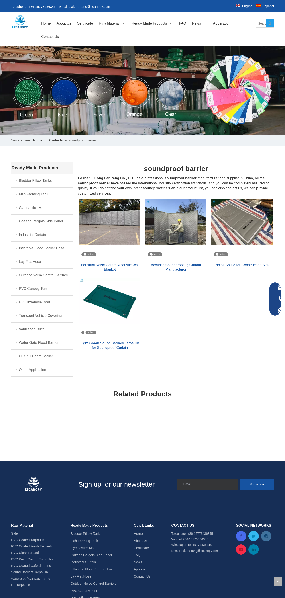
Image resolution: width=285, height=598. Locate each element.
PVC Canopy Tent (33, 289)
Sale (14, 473)
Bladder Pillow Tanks (35, 180)
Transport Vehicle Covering (40, 315)
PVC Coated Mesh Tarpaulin (32, 486)
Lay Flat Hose (30, 262)
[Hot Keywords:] (270, 23)
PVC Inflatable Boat (34, 302)
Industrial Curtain (32, 235)
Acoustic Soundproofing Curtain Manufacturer (176, 267)
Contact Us (142, 516)
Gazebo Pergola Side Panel (41, 221)
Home (138, 473)
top (278, 581)
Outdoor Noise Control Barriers (43, 275)
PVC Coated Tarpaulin (27, 480)
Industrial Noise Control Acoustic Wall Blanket (109, 267)
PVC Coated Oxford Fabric (31, 506)
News (138, 502)
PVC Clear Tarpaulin (26, 493)
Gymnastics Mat (32, 208)
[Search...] (261, 23)
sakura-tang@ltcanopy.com (90, 6)
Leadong (181, 588)
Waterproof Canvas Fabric (30, 518)
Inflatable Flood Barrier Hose (41, 248)
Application (142, 509)
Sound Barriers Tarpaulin (29, 512)
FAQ (137, 495)
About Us (141, 481)
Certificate (141, 488)
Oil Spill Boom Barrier (36, 356)
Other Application (32, 370)
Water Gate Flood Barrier (39, 342)
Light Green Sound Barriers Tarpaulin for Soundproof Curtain (109, 345)
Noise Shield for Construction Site (242, 265)
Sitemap (196, 588)
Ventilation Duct (31, 329)
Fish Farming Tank (33, 194)
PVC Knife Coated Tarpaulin (32, 499)
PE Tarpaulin (20, 525)
